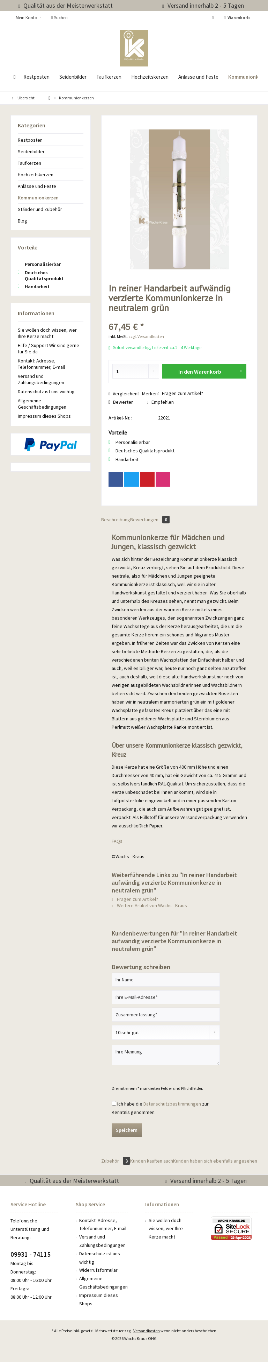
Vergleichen (123, 393)
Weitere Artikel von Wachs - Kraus (149, 905)
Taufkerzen (29, 163)
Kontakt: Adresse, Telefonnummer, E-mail (41, 364)
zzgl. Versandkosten (146, 336)
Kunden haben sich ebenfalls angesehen (215, 1161)
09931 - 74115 (30, 1254)
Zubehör (115, 1161)
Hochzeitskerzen (35, 174)
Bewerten (121, 402)
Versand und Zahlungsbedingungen (41, 379)
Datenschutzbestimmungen (172, 1104)
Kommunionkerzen (38, 198)
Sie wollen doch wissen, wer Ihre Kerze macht (47, 333)
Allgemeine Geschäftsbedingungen (42, 403)
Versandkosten (146, 1330)
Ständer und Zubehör (40, 209)
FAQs (117, 841)
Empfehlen (160, 402)
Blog (22, 221)
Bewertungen (150, 519)
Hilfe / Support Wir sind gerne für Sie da (48, 348)
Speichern (126, 1130)
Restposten (30, 140)
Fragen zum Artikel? (180, 393)
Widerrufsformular (98, 1270)
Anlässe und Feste (37, 186)
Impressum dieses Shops (44, 416)
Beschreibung (115, 519)
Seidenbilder (31, 151)
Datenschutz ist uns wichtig (46, 391)
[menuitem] (238, 17)
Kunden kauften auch (151, 1161)
